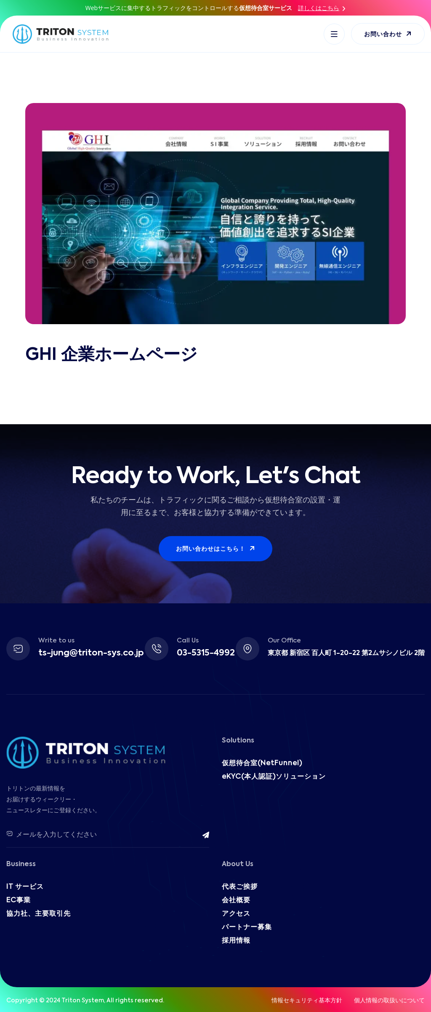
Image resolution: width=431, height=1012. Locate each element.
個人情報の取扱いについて (389, 1001)
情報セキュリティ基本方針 (306, 1001)
